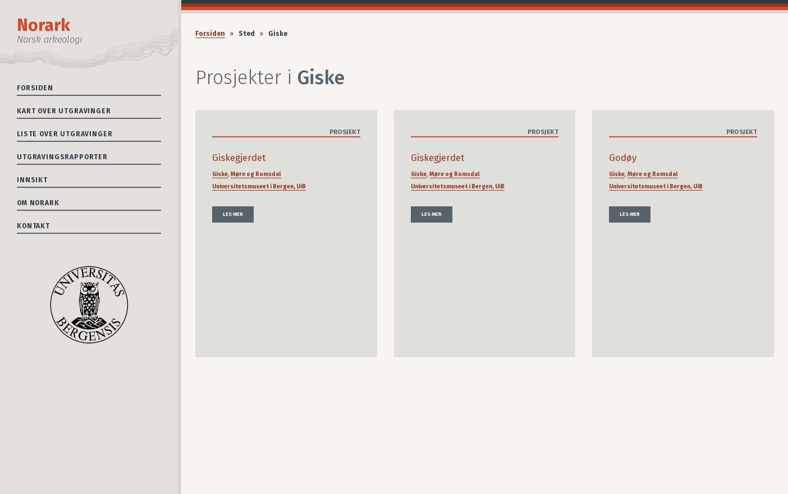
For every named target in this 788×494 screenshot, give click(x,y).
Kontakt (33, 226)
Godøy (622, 158)
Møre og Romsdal (256, 174)
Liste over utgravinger (64, 134)
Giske (220, 174)
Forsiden (35, 88)
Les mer (233, 214)
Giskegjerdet (238, 158)
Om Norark (38, 203)
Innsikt (32, 180)
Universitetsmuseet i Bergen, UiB (259, 186)
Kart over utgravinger (64, 111)
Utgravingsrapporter (62, 157)
